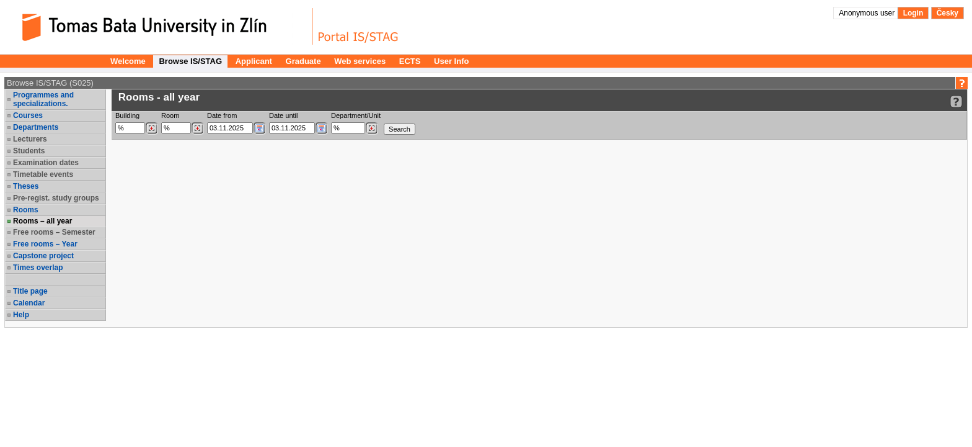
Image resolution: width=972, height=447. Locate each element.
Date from (222, 115)
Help (21, 314)
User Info (451, 61)
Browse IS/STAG (190, 61)
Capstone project (43, 255)
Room (170, 115)
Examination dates (46, 162)
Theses (25, 186)
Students (29, 151)
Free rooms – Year (45, 244)
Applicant (254, 61)
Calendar (29, 303)
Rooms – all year (42, 221)
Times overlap (38, 267)
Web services (360, 61)
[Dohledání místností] (197, 128)
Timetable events (43, 174)
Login (913, 13)
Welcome (128, 61)
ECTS (410, 61)
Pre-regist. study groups (56, 198)
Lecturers (30, 139)
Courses (28, 115)
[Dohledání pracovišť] (371, 128)
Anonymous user (867, 13)
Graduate (303, 61)
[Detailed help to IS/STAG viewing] (956, 101)
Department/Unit (356, 115)
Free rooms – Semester (54, 232)
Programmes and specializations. (43, 99)
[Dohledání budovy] (151, 128)
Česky (947, 13)
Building (127, 115)
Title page (30, 291)
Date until (283, 115)
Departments (35, 127)
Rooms (25, 209)
